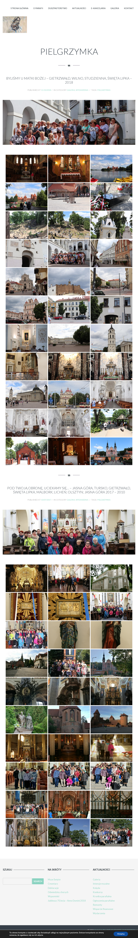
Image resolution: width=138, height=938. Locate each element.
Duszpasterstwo (55, 11)
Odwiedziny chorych (58, 895)
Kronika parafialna (102, 899)
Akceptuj (120, 933)
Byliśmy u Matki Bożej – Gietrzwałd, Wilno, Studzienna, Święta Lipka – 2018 (69, 84)
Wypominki (53, 899)
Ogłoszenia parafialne (104, 904)
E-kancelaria (97, 11)
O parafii (35, 11)
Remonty (97, 908)
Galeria (114, 11)
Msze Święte (54, 883)
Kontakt (128, 11)
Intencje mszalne (101, 887)
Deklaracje (53, 891)
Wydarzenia (82, 94)
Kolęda (96, 891)
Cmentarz (53, 887)
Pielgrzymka (104, 94)
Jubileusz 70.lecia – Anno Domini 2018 (67, 904)
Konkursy (98, 895)
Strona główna (16, 11)
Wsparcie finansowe (103, 912)
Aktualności (77, 11)
